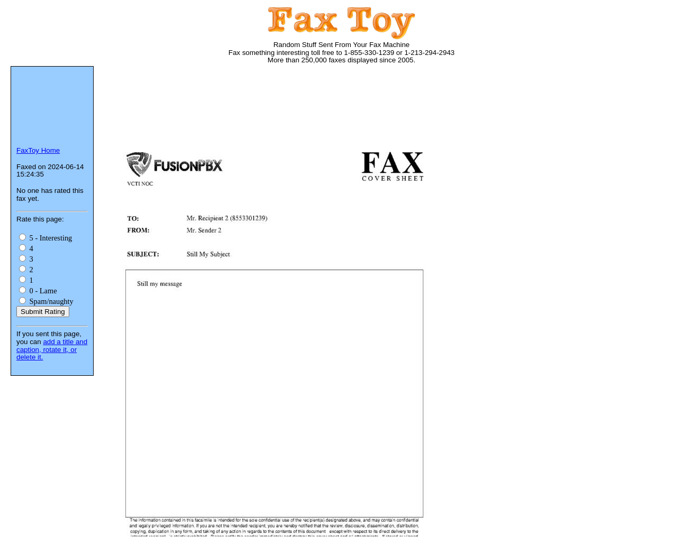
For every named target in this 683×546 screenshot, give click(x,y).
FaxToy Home (38, 150)
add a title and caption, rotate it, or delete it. (51, 349)
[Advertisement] (298, 105)
